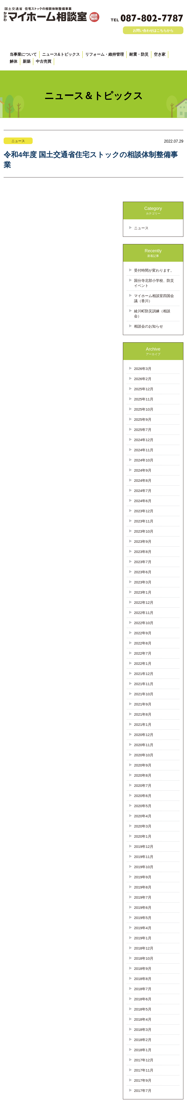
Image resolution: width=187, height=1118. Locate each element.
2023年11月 (143, 521)
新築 (26, 61)
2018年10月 (143, 958)
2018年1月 (142, 1050)
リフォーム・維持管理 (104, 54)
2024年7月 (142, 491)
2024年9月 (142, 470)
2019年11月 (143, 857)
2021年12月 (143, 674)
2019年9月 (142, 877)
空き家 (159, 54)
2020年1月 (142, 836)
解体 (13, 61)
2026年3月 (142, 369)
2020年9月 (142, 765)
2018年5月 (142, 1009)
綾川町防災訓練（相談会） (152, 313)
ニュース (141, 228)
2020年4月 (142, 816)
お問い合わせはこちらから (153, 30)
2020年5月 (142, 806)
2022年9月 (142, 633)
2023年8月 (142, 552)
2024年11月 (143, 450)
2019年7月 (142, 897)
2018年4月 (142, 1019)
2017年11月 (143, 1070)
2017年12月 (143, 1060)
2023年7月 (142, 562)
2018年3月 (142, 1029)
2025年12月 (143, 389)
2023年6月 (142, 572)
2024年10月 (143, 460)
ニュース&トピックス (61, 54)
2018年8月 (142, 979)
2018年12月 (143, 948)
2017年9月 (142, 1080)
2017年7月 (142, 1090)
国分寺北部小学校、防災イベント (154, 283)
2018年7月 (142, 989)
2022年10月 (143, 623)
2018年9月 (142, 968)
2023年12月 (143, 511)
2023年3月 (142, 582)
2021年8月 (142, 714)
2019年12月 (143, 846)
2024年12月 (143, 440)
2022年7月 (142, 653)
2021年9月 (142, 704)
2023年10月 (143, 531)
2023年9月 (142, 541)
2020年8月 (142, 775)
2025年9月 (142, 419)
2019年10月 (143, 867)
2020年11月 (143, 745)
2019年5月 (142, 918)
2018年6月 (142, 999)
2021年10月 (143, 694)
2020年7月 (142, 785)
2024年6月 (142, 501)
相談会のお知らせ (148, 326)
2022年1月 (142, 663)
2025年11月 (143, 399)
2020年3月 (142, 826)
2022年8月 (142, 643)
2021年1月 (142, 724)
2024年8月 (142, 480)
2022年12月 (143, 602)
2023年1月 (142, 592)
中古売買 (43, 61)
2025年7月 (142, 430)
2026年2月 (142, 379)
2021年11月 (143, 684)
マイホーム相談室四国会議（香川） (154, 298)
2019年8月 (142, 887)
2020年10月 (143, 755)
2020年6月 (142, 796)
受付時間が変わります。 (154, 270)
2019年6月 (142, 907)
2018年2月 (142, 1040)
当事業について (23, 54)
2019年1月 (142, 938)
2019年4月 (142, 928)
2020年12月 (143, 735)
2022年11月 (143, 613)
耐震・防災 (139, 54)
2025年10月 (143, 409)
